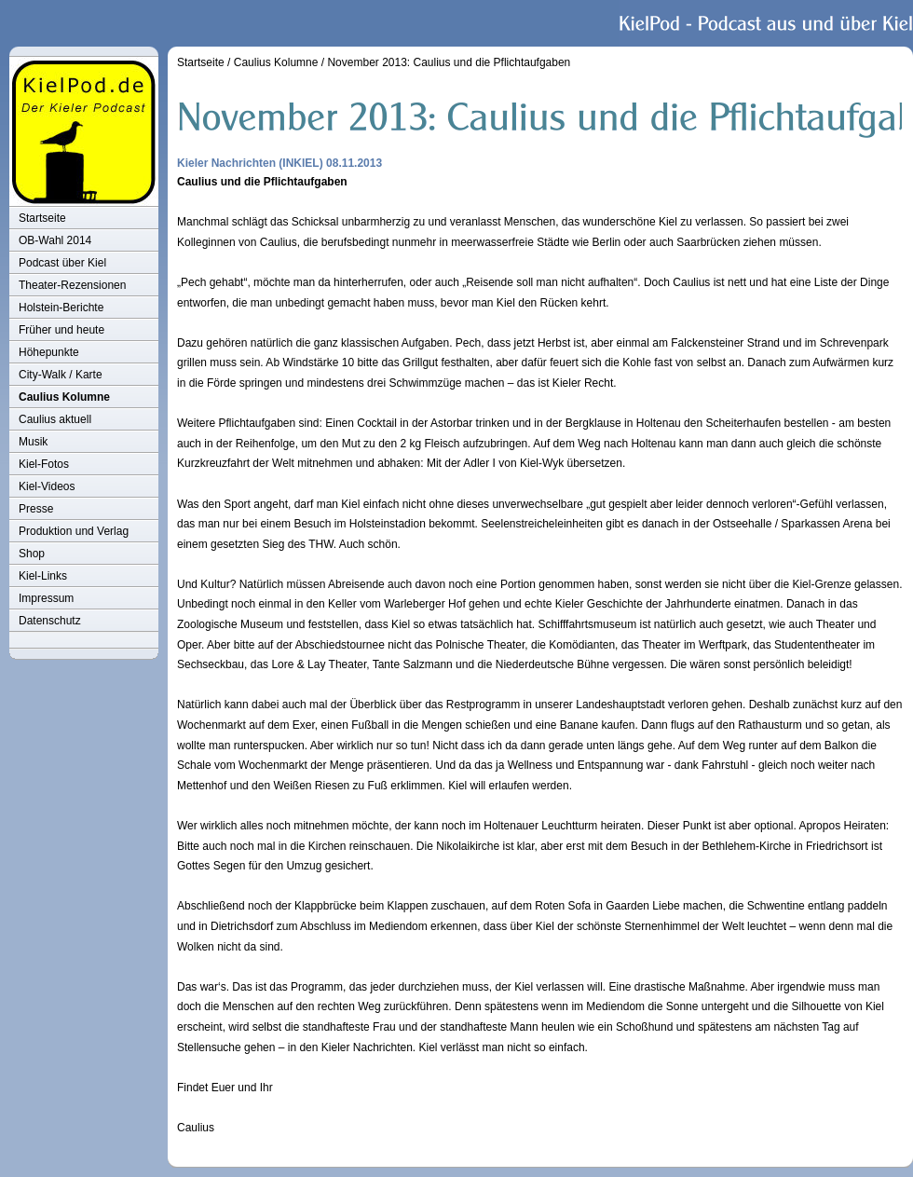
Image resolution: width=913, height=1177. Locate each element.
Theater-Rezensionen (72, 285)
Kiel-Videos (47, 486)
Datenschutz (50, 620)
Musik (33, 441)
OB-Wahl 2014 (55, 240)
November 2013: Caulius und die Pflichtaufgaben (448, 62)
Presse (36, 508)
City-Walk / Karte (60, 374)
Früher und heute (61, 329)
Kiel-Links (43, 575)
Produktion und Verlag (74, 531)
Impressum (46, 598)
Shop (32, 553)
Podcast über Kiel (62, 262)
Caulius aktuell (55, 419)
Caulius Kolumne (64, 397)
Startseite (42, 218)
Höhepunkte (49, 352)
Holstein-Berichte (61, 307)
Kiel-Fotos (44, 464)
